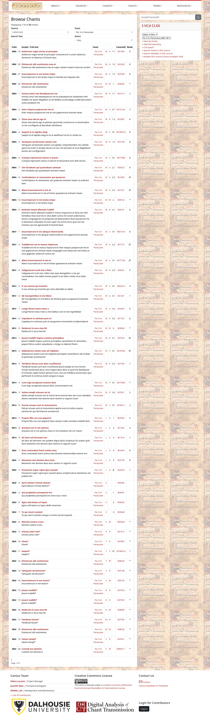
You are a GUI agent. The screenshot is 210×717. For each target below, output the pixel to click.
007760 (121, 363)
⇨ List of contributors (20, 695)
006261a (121, 286)
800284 (121, 521)
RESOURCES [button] (183, 5)
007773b (121, 260)
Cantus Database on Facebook (153, 685)
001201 (121, 295)
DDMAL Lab (16, 690)
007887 (121, 119)
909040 (121, 482)
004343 (121, 470)
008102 (121, 199)
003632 (121, 308)
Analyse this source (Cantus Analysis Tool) (163, 56)
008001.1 (121, 648)
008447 (121, 492)
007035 (121, 338)
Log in (144, 708)
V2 (106, 619)
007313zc (121, 109)
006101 (121, 209)
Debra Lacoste (17, 681)
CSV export (149, 47)
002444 (121, 450)
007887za (120, 132)
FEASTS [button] (132, 5)
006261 (121, 270)
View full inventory (152, 44)
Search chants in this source (157, 50)
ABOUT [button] (55, 5)
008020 (121, 83)
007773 (121, 244)
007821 (121, 392)
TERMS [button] (157, 5)
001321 (121, 190)
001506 (121, 51)
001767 (121, 318)
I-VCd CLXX (151, 25)
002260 (121, 64)
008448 (121, 512)
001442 (121, 427)
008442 (121, 502)
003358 (121, 74)
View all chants (151, 41)
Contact (144, 682)
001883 (121, 177)
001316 (121, 437)
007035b (121, 350)
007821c (121, 405)
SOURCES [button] (81, 5)
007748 (121, 141)
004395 (121, 418)
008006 (121, 328)
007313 (121, 93)
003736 (121, 460)
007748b (121, 157)
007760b (121, 382)
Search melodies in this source (158, 53)
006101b (121, 231)
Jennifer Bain (17, 685)
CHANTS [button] (107, 5)
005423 (121, 167)
